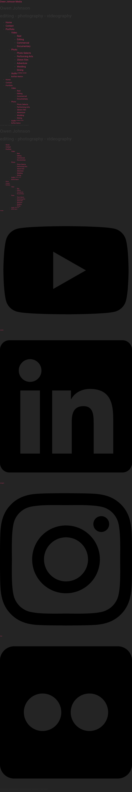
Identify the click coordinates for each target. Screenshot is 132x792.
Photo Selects (24, 53)
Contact (10, 25)
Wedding (21, 66)
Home (9, 22)
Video (14, 32)
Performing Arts (25, 56)
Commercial (23, 42)
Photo (14, 49)
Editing (20, 39)
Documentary (23, 46)
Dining (20, 70)
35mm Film (22, 59)
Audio (18, 73)
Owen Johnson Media (11, 1)
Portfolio (10, 29)
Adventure (22, 63)
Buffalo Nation (17, 76)
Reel (19, 36)
